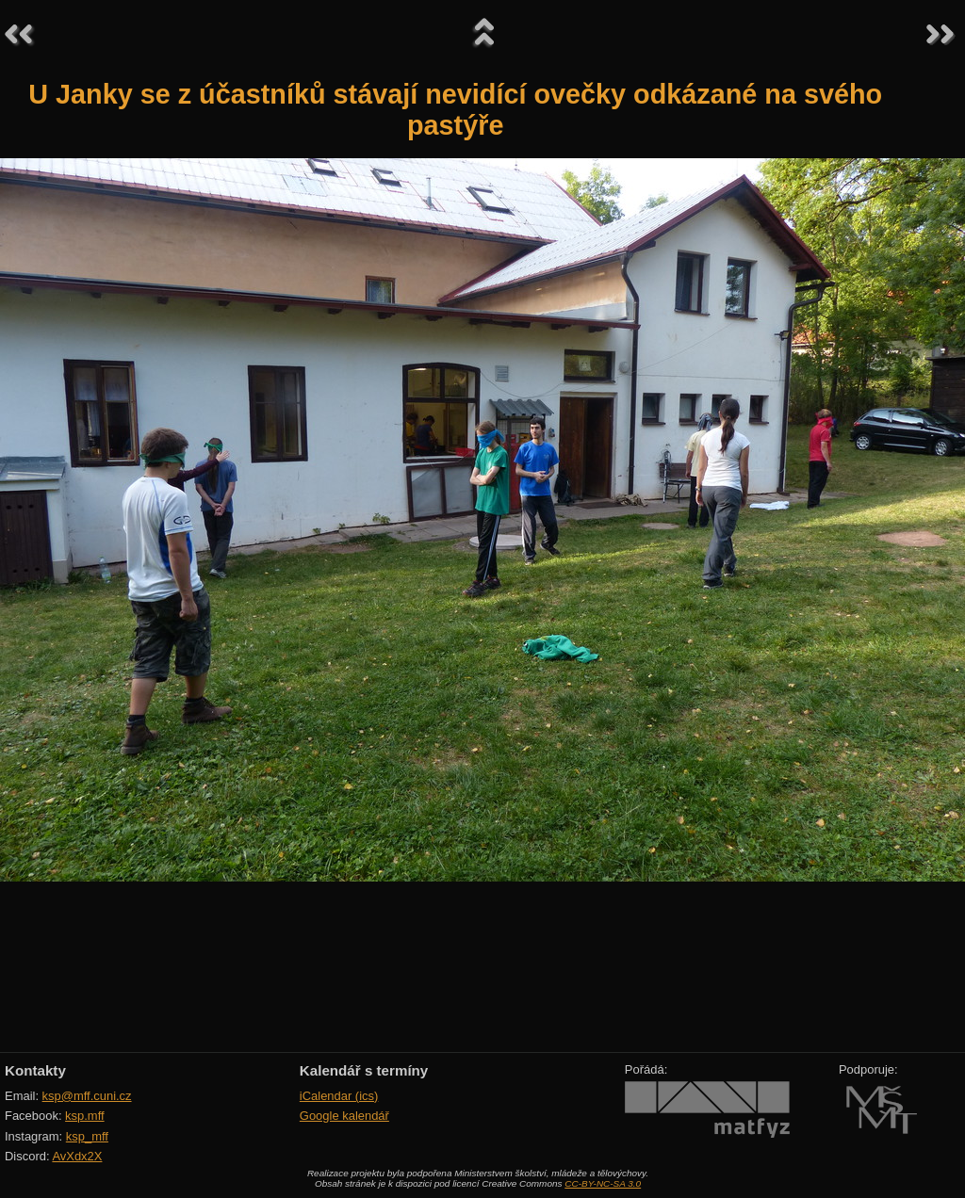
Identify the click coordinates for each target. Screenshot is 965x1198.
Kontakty (35, 1070)
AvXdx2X (77, 1156)
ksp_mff (87, 1136)
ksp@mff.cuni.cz (87, 1096)
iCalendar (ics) (339, 1096)
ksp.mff (85, 1116)
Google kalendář (344, 1116)
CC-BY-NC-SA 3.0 (602, 1183)
